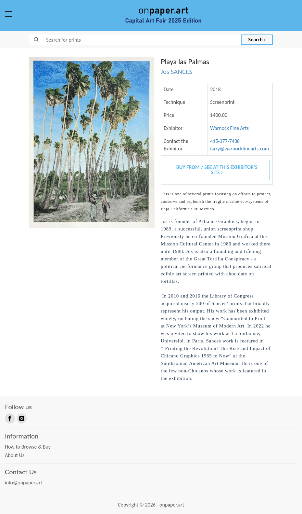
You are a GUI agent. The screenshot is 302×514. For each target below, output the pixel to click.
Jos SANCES (176, 71)
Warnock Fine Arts (229, 128)
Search (257, 39)
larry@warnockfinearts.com (239, 149)
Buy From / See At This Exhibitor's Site (217, 169)
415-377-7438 (225, 141)
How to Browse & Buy (28, 447)
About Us (14, 455)
